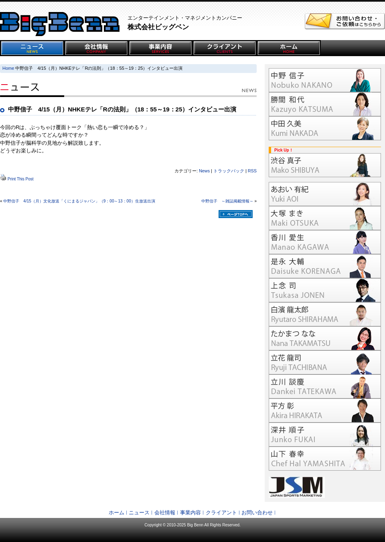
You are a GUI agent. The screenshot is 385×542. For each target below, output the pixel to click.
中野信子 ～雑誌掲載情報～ (227, 201)
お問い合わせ (257, 513)
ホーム (116, 513)
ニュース (139, 513)
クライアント (221, 513)
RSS (252, 170)
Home (8, 68)
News (204, 170)
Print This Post (21, 179)
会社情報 (164, 513)
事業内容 (190, 513)
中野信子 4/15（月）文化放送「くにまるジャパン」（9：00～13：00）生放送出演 (79, 201)
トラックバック (228, 170)
